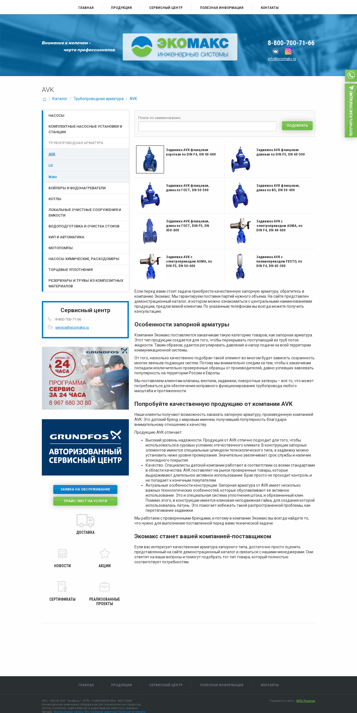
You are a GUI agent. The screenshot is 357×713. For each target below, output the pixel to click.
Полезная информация (221, 8)
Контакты (270, 8)
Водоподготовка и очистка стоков (84, 226)
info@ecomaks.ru (282, 59)
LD (51, 165)
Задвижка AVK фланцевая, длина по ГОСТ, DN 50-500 (187, 187)
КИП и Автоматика (66, 237)
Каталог (59, 98)
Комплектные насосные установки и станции (85, 129)
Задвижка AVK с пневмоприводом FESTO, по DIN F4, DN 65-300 (279, 261)
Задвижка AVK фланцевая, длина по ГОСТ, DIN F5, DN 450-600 (187, 225)
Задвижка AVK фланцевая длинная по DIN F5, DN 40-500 (280, 152)
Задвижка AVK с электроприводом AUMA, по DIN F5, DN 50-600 (189, 261)
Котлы (55, 199)
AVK (133, 98)
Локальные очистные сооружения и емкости (85, 212)
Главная (86, 8)
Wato (53, 177)
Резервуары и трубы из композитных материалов (86, 283)
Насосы (56, 115)
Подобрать (297, 126)
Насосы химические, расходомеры (84, 259)
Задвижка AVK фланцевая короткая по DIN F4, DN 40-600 (191, 152)
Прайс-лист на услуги (85, 501)
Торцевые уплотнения (71, 270)
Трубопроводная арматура (99, 98)
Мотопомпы (61, 248)
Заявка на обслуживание (85, 489)
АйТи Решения (305, 701)
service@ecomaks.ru (72, 327)
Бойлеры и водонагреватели (77, 188)
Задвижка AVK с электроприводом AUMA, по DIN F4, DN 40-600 (279, 225)
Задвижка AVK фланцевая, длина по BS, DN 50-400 (278, 187)
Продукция (121, 8)
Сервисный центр (166, 8)
